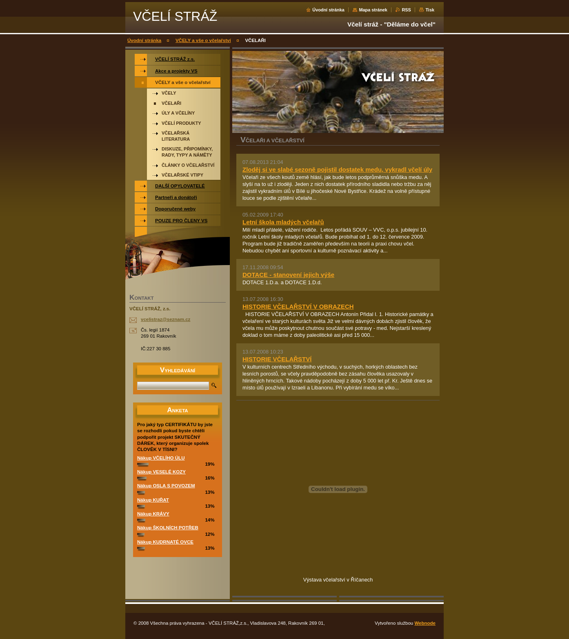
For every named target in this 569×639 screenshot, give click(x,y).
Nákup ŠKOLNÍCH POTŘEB (167, 527)
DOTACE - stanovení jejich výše (288, 274)
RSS (406, 9)
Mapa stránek (373, 9)
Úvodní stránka (328, 9)
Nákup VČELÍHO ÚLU (160, 457)
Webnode (425, 623)
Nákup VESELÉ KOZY (161, 471)
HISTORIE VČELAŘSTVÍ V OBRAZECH (298, 306)
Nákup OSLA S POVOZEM (166, 485)
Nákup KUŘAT (153, 499)
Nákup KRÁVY (153, 513)
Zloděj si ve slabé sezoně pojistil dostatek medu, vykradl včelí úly (337, 169)
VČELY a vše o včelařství (203, 40)
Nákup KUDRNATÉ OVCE (165, 542)
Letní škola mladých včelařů (283, 222)
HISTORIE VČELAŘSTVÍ (276, 359)
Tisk (429, 9)
